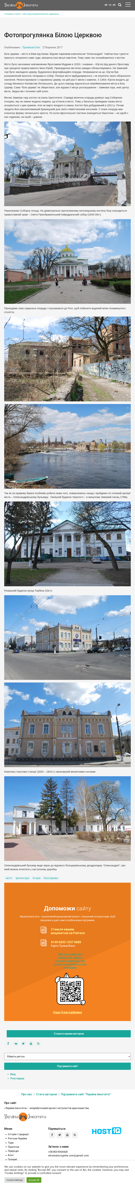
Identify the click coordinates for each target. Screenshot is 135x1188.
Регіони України (17, 1138)
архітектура (22, 878)
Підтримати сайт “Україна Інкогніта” (86, 1094)
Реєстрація (17, 1078)
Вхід (13, 1074)
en (114, 4)
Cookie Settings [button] (15, 1180)
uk (106, 4)
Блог (11, 1155)
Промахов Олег (31, 47)
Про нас (26, 1094)
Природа (13, 1151)
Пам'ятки (13, 1147)
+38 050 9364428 (58, 1151)
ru (110, 4)
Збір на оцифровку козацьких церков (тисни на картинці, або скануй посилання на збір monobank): (70, 961)
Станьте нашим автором (69, 1033)
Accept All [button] (34, 1180)
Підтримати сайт (67, 1066)
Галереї (12, 1159)
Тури (11, 1142)
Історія (36, 878)
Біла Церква (51, 878)
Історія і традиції (18, 1134)
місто (9, 878)
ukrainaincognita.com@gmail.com (68, 1155)
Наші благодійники (67, 1012)
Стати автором (46, 1094)
